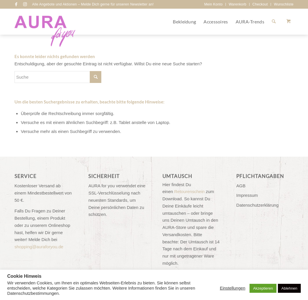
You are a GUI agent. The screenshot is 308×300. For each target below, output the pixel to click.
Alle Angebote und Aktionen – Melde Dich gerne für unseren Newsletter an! (93, 4)
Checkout (260, 4)
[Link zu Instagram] (25, 4)
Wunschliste (284, 4)
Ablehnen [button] (289, 288)
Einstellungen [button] (232, 288)
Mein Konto (213, 4)
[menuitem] (213, 4)
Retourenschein (189, 191)
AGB (240, 185)
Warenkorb (237, 4)
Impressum (247, 195)
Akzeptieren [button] (263, 288)
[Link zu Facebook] (16, 4)
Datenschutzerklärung (257, 205)
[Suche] (273, 22)
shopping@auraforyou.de (38, 246)
